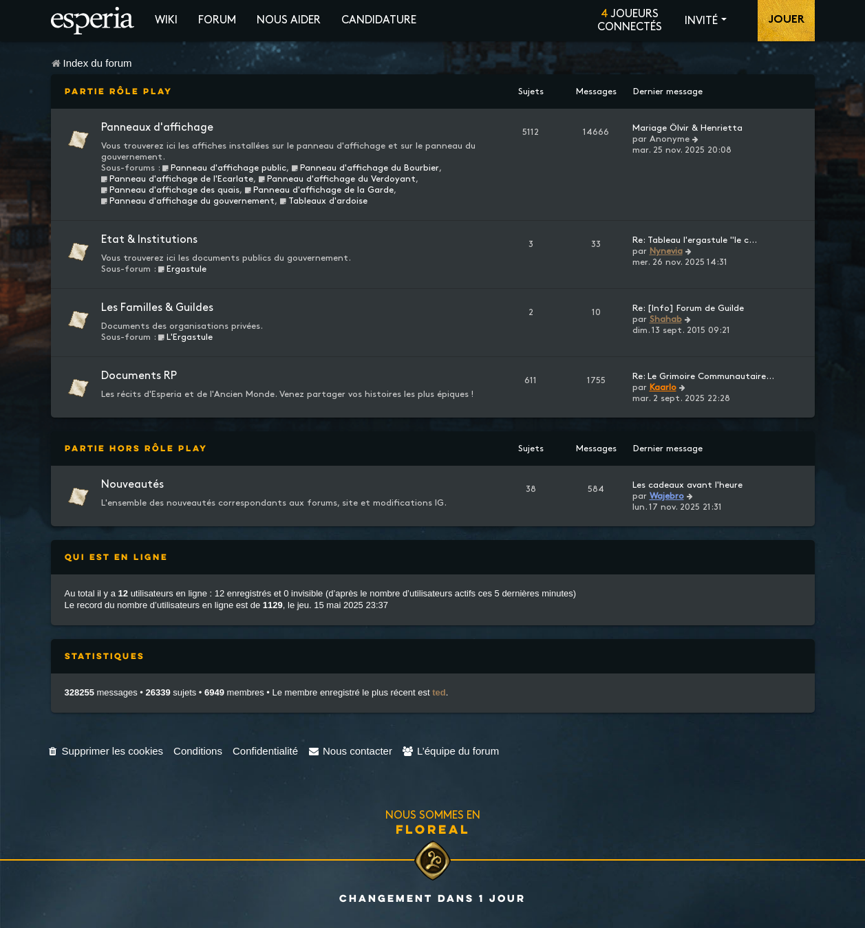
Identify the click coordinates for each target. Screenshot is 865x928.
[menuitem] (105, 751)
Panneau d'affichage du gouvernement (188, 201)
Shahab (666, 319)
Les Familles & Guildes (157, 308)
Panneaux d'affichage (157, 127)
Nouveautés (132, 484)
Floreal (433, 829)
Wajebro (667, 496)
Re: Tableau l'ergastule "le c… (694, 240)
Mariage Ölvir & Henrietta (687, 128)
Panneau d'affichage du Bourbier (365, 168)
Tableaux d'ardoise (323, 201)
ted (439, 692)
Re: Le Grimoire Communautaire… (703, 376)
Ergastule (182, 269)
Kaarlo (663, 387)
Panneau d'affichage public (224, 168)
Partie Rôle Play (119, 91)
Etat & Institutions (149, 240)
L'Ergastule (185, 337)
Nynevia (666, 251)
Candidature (378, 20)
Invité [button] (701, 21)
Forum (217, 20)
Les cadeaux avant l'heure (687, 485)
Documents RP (139, 376)
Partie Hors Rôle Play (136, 448)
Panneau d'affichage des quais (170, 190)
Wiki (166, 20)
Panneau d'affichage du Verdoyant (337, 179)
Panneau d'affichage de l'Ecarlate (177, 179)
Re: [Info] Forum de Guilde (688, 308)
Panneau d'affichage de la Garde (319, 190)
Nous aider (289, 20)
